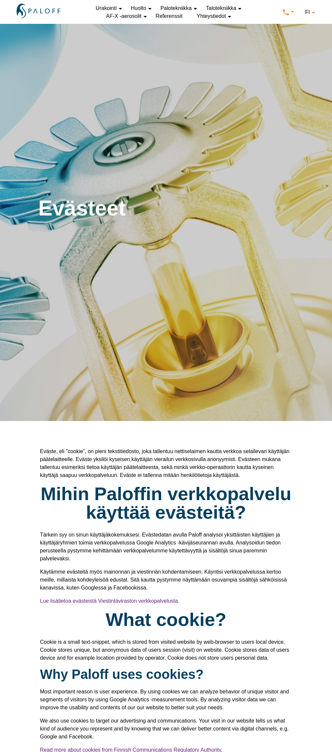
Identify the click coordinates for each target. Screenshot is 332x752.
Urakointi (106, 8)
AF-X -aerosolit (124, 16)
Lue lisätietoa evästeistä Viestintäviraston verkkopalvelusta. (109, 601)
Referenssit (169, 16)
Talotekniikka (221, 8)
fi (307, 12)
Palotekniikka (176, 8)
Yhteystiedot (211, 16)
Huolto (138, 8)
